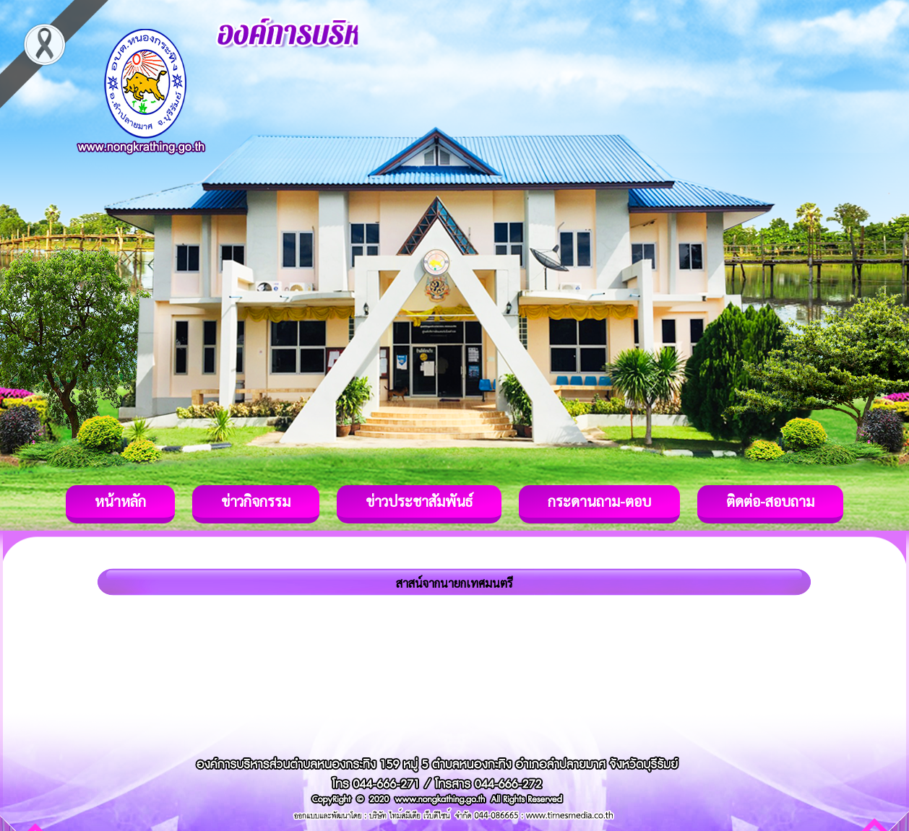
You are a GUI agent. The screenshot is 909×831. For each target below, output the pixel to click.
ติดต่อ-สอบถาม (770, 501)
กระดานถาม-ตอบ (599, 501)
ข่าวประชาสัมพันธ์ (419, 501)
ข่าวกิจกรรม (255, 501)
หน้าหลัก (120, 501)
